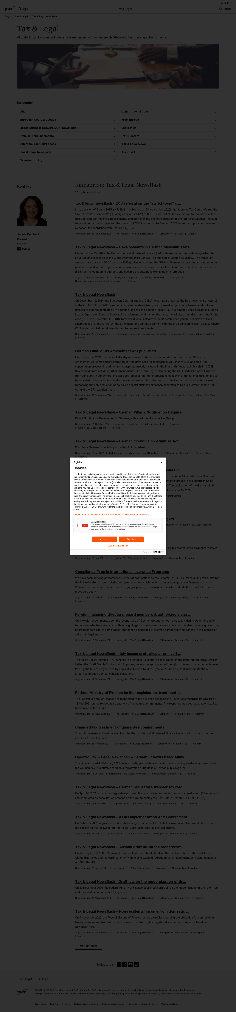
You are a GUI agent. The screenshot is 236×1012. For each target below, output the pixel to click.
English (78, 462)
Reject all (131, 539)
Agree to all (104, 539)
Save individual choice (118, 546)
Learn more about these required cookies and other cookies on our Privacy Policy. (111, 514)
